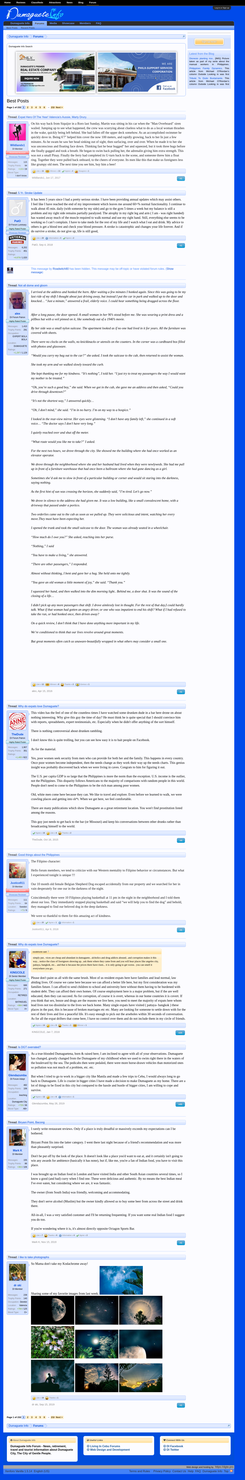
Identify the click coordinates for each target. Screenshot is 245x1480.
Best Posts (11, 28)
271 (25, 989)
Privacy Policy (162, 1471)
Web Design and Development (108, 1449)
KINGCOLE (17, 972)
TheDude (17, 734)
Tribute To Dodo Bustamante (205, 78)
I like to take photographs (33, 1257)
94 (26, 165)
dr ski (17, 1285)
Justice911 (17, 882)
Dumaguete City (19, 1102)
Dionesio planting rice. (201, 58)
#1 (181, 178)
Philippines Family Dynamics (205, 68)
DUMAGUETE (20, 346)
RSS (231, 1471)
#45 (180, 1104)
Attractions (55, 2)
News (70, 2)
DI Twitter (171, 1449)
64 (26, 903)
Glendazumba (17, 1075)
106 (25, 1088)
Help (191, 1471)
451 (25, 251)
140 (25, 1298)
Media (53, 23)
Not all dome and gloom (32, 285)
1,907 (24, 747)
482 (25, 1085)
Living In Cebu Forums (103, 1446)
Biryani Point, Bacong (31, 1122)
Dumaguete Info (20, 23)
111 (25, 900)
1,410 (24, 326)
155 (25, 1160)
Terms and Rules (139, 1471)
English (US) (41, 1471)
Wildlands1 (17, 145)
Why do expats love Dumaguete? (38, 706)
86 (26, 1163)
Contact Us (179, 1471)
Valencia (23, 1305)
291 (25, 330)
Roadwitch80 (61, 268)
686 (25, 985)
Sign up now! (209, 41)
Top (226, 1471)
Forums (39, 23)
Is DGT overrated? (29, 1047)
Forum (92, 2)
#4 (181, 840)
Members (85, 23)
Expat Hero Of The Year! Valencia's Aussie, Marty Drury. (52, 117)
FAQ (98, 23)
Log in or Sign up (222, 8)
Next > (59, 107)
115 (25, 162)
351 (25, 751)
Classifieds (37, 2)
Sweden (23, 907)
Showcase (68, 23)
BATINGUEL (21, 1002)
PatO (17, 221)
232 (52, 107)
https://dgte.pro (224, 1466)
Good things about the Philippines (39, 854)
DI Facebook (173, 1446)
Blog (80, 2)
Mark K (17, 1150)
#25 (180, 1032)
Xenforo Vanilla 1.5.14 (18, 1471)
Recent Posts (28, 28)
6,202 (24, 247)
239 (25, 1295)
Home (7, 2)
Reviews (20, 2)
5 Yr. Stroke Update (30, 192)
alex (17, 313)
